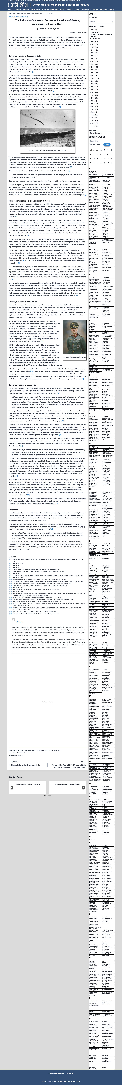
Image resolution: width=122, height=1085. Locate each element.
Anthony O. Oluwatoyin (95, 226)
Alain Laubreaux (93, 187)
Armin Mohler (105, 232)
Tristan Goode (105, 990)
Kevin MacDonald (106, 657)
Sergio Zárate (105, 931)
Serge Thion (92, 931)
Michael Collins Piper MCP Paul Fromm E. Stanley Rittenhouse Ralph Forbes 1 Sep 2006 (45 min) (67, 764)
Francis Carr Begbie (107, 422)
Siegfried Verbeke (106, 937)
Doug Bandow (105, 367)
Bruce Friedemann (106, 267)
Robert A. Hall (105, 872)
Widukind (104, 1029)
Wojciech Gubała (93, 1046)
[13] (42, 341)
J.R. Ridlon (104, 569)
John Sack (104, 620)
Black (90, 261)
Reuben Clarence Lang (108, 859)
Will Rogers (105, 1032)
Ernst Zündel (92, 407)
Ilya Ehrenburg (105, 545)
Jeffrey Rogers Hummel (93, 599)
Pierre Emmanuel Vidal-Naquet (93, 828)
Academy (18, 10)
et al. (103, 407)
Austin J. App (92, 243)
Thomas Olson (93, 983)
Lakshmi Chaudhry (107, 671)
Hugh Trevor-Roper (94, 536)
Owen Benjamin (106, 794)
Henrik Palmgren (106, 516)
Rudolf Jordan (93, 906)
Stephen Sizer (93, 949)
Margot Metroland (94, 708)
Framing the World (94, 422)
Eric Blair (104, 397)
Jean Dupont (105, 589)
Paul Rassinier (105, 811)
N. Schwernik (92, 765)
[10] (18, 263)
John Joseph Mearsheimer (92, 612)
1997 (94, 121)
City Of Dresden (93, 307)
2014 (95, 73)
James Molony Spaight (108, 580)
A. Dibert (104, 171)
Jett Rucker (92, 604)
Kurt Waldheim (105, 662)
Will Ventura (92, 1033)
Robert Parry (92, 887)
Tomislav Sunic (93, 987)
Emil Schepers (93, 394)
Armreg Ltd (92, 233)
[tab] (44, 795)
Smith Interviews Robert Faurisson (28, 784)
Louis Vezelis (105, 689)
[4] (71, 167)
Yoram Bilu (104, 1057)
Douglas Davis (93, 370)
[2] (53, 91)
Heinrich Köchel (106, 510)
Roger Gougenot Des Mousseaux (94, 897)
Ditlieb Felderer (106, 362)
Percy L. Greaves (106, 813)
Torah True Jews (93, 989)
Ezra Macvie (105, 410)
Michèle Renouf (106, 745)
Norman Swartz (106, 780)
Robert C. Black (106, 875)
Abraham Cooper (106, 177)
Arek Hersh (105, 230)
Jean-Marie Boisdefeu (107, 594)
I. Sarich (91, 544)
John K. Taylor (105, 616)
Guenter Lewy (92, 483)
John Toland (92, 623)
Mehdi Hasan (92, 731)
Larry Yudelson (106, 672)
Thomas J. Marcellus (107, 980)
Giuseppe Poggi (106, 470)
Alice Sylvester (93, 201)
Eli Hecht (91, 390)
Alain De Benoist (106, 186)
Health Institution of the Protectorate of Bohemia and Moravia (107, 507)
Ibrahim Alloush (106, 544)
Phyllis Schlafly (106, 826)
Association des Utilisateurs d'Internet (107, 240)
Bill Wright (104, 260)
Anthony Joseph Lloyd (107, 223)
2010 (94, 84)
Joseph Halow (93, 634)
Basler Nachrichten (107, 254)
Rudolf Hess (92, 905)
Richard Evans (105, 863)
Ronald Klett (92, 900)
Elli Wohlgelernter (93, 393)
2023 (94, 47)
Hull (103, 536)
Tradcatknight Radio (107, 989)
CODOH (91, 313)
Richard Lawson (93, 869)
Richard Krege (93, 868)
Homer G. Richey (106, 530)
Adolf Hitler (92, 184)
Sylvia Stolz (92, 955)
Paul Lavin (92, 810)
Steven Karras (93, 952)
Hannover (104, 496)
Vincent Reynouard (107, 1015)
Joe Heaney (105, 607)
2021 (95, 53)
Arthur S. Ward (93, 237)
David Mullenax (106, 345)
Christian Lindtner (94, 300)
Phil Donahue (105, 820)
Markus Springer (106, 717)
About (10, 10)
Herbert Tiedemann (107, 521)
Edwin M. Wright (106, 385)
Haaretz (104, 493)
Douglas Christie (93, 369)
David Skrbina (93, 348)
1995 (95, 126)
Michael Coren (93, 736)
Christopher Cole (106, 301)
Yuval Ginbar (92, 1061)
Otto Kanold (105, 792)
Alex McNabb (105, 193)
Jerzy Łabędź (92, 602)
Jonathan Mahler (93, 628)
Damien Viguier (93, 325)
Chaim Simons (93, 289)
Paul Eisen (104, 805)
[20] (21, 446)
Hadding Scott (93, 495)
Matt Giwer (92, 726)
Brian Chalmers (93, 264)
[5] (70, 171)
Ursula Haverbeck (94, 1005)
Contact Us (70, 1074)
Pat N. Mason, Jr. (106, 800)
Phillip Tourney (93, 826)
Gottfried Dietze (106, 474)
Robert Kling (105, 884)
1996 (95, 123)
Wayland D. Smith (93, 1027)
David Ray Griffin (106, 347)
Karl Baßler (92, 646)
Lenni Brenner (105, 675)
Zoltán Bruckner (93, 1069)
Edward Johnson (93, 384)
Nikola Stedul (105, 776)
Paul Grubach (105, 808)
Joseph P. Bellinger (107, 634)
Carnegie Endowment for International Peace (95, 284)
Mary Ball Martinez (107, 724)
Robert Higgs (105, 880)
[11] (13, 279)
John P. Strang (105, 619)
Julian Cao (104, 635)
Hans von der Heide (107, 501)
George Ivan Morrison (107, 455)
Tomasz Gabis (105, 986)
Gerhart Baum (93, 464)
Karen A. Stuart (93, 644)
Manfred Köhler (93, 705)
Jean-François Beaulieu (93, 594)
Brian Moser (105, 264)
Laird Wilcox (92, 671)
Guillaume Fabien (93, 485)
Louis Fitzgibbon (93, 689)
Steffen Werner (106, 945)
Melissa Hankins (106, 731)
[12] (77, 296)
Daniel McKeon (93, 332)
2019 (95, 58)
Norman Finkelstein (94, 780)
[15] (31, 371)
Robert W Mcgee (106, 889)
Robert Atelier (93, 874)
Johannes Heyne (93, 610)
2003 (94, 104)
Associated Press (93, 239)
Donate (111, 10)
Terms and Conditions (56, 1074)
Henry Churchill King (94, 517)
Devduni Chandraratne (95, 356)
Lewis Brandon (93, 683)
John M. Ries (105, 617)
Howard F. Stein (93, 535)
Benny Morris (105, 255)
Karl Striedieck (93, 648)
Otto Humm (92, 792)
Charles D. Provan (106, 291)
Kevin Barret (92, 656)
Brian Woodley (105, 266)
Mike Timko (105, 746)
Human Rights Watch (94, 538)
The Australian (105, 967)
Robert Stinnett (93, 889)
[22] (28, 495)
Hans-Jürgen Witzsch (95, 502)
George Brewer (93, 453)
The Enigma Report (107, 970)
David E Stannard (93, 341)
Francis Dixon (92, 424)
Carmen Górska (106, 282)
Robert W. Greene (93, 890)
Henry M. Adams (93, 520)
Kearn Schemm (106, 648)
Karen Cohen (105, 644)
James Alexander (106, 574)
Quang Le (91, 840)
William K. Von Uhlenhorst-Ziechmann (108, 1038)
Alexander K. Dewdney (107, 195)
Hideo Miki (92, 526)
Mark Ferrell (105, 712)
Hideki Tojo (105, 524)
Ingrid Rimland (93, 550)
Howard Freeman (106, 535)
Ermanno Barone (93, 403)
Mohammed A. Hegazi (107, 752)
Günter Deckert (106, 485)
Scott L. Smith (105, 923)
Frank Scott (105, 428)
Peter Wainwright (106, 819)
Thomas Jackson (93, 982)
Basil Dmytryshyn (93, 254)
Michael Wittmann (106, 743)
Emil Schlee (105, 394)
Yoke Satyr (92, 1057)
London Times (93, 686)
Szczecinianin (105, 955)
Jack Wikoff (105, 570)
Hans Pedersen (106, 499)
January (96, 39)
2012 (95, 78)
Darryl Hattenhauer (94, 336)
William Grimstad (93, 1036)
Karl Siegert (105, 647)
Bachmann (104, 249)
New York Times (93, 771)
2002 (94, 106)
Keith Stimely (92, 650)
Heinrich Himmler (93, 510)
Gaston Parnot (93, 449)
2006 (94, 95)
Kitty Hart (104, 659)
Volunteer (103, 10)
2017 (95, 64)
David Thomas (105, 348)
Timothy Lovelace (94, 985)
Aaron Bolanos (93, 174)
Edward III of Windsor (107, 382)
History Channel (106, 526)
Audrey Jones (92, 242)
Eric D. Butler (92, 399)
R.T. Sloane (105, 847)
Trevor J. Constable (94, 990)
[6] (85, 195)
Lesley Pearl (92, 681)
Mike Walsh (92, 748)
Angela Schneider (93, 218)
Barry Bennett (92, 252)
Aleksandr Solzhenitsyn (105, 191)
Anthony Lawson (106, 224)
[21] (16, 476)
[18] (63, 421)
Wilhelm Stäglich (93, 1032)
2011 (94, 81)
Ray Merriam (92, 857)
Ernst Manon (92, 406)
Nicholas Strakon (106, 773)
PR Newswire (105, 832)
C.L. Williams (105, 277)
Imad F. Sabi (92, 548)
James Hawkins (106, 577)
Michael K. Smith (93, 740)
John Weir (92, 625)
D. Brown (91, 323)
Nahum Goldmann (106, 765)
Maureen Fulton (93, 730)
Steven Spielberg (106, 952)
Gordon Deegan (106, 473)
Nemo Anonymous (106, 770)
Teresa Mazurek (106, 964)
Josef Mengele (93, 631)
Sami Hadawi (105, 917)
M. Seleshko (92, 699)
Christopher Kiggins (94, 305)
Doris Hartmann (93, 367)
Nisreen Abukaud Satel (95, 779)
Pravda (91, 834)
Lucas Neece (105, 690)
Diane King (92, 359)
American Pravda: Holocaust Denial (67, 784)
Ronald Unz (92, 902)
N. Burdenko (92, 764)
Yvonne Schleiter (106, 1061)
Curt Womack (105, 316)
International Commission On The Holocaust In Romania (95, 556)
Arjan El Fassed (93, 232)
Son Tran (91, 942)
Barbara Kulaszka (106, 251)
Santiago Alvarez (93, 921)
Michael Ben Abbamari (95, 734)
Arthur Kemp (105, 235)
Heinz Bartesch (93, 511)
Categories (93, 130)
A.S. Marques (92, 173)
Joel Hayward (105, 608)
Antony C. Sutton (106, 229)
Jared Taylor (105, 586)
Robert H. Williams (107, 878)
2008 (94, 89)
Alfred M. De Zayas (107, 198)
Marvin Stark (92, 724)
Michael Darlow (106, 736)
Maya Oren (104, 730)
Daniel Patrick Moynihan (105, 333)
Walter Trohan (93, 1026)
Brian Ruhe (92, 266)
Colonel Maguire (106, 314)
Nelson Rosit (92, 770)
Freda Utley (92, 433)
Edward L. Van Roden (107, 384)
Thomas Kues (105, 982)
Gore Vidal (92, 474)
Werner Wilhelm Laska (95, 1029)
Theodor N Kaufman (94, 974)
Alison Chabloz (106, 201)
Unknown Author (106, 1004)
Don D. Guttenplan (94, 364)
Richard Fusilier (93, 865)
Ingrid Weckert (105, 550)
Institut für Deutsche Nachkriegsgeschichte (95, 552)
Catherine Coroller (94, 288)
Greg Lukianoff (93, 479)
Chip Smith (105, 297)
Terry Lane (104, 965)
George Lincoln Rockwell (93, 457)
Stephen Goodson (94, 948)
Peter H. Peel (92, 816)
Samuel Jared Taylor (94, 920)
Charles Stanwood (106, 295)
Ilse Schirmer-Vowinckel (93, 546)
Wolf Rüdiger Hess (94, 1048)
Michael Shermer (93, 743)
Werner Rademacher (107, 1027)
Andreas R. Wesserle (107, 208)
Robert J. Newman (107, 881)
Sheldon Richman (106, 936)
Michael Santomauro (107, 742)
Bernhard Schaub (93, 258)
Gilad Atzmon (92, 468)
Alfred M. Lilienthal (94, 199)
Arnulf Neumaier (93, 235)
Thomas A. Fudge (106, 976)
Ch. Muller (104, 288)
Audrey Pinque (105, 242)
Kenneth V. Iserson (107, 653)
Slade (103, 939)
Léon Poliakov (93, 678)
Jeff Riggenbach (106, 597)
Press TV (104, 834)
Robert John (105, 883)
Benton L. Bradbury (94, 257)
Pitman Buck (92, 832)
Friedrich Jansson (106, 437)
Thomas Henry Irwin (94, 980)
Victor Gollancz (106, 1014)
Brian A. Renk (105, 263)
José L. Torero (105, 629)
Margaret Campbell (107, 706)
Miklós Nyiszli (105, 748)
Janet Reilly (92, 586)
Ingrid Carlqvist (106, 548)
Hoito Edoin (92, 527)
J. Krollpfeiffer (105, 566)
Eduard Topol (105, 381)
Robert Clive (92, 877)
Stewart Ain (92, 953)
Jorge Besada (92, 629)
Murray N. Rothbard (107, 758)
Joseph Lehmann (106, 631)
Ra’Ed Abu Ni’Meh (94, 848)
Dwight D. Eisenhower (95, 372)
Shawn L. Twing (93, 936)
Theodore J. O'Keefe (107, 974)
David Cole (92, 339)
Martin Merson (93, 723)
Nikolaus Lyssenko (107, 777)
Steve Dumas (92, 951)
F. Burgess (92, 416)
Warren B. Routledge (107, 1026)
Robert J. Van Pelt (94, 883)
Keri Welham (92, 654)
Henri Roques (92, 516)
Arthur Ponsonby (93, 236)
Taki (103, 961)
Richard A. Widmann (94, 862)
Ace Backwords (106, 180)
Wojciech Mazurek (106, 1046)
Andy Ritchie (105, 215)
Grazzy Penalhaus (94, 477)
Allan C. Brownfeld (94, 202)
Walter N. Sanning (106, 1024)
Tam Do (104, 962)
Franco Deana (92, 427)
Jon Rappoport (93, 626)
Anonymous (92, 221)
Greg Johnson (105, 477)
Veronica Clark (105, 1012)
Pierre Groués (105, 828)
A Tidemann (92, 171)
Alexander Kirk (93, 196)
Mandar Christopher (107, 702)
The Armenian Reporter (93, 967)
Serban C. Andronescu (107, 930)
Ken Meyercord (106, 650)
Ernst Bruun (92, 405)
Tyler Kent (92, 995)
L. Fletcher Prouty (94, 669)
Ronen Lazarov (105, 902)
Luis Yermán (92, 693)
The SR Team (92, 971)
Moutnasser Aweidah (94, 758)
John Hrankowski (93, 616)
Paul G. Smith (92, 808)
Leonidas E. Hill (106, 680)
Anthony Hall (92, 223)
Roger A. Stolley (106, 893)
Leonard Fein (105, 678)
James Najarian (93, 582)
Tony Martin (105, 987)
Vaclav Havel (92, 1011)
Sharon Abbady (106, 934)
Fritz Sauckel (92, 440)
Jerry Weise (105, 601)
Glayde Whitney (93, 471)
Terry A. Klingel (93, 965)
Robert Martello (93, 886)
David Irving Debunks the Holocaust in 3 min (27, 763)
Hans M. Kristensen (94, 499)
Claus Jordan (105, 307)
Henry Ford (105, 517)
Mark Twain (92, 715)
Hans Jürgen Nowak (107, 498)
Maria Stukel (92, 709)
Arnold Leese (105, 233)
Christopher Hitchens (94, 303)
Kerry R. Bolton (106, 654)
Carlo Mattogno (106, 280)
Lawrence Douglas (94, 674)
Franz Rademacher (94, 431)
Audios (77, 10)
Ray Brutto (92, 856)
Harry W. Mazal (106, 504)
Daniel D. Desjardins (107, 326)
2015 (95, 70)
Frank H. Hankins (93, 428)
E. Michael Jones (93, 378)
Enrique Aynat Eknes (107, 396)
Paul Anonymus (93, 805)
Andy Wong (92, 217)
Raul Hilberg (105, 854)
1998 (95, 118)
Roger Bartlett (93, 895)
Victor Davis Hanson (94, 1014)
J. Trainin (91, 567)
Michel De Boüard (94, 745)
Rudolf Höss (105, 905)
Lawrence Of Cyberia (107, 674)
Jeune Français (106, 604)
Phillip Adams (105, 825)
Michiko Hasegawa (94, 746)
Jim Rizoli (91, 605)
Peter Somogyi (93, 819)
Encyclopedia (35, 10)
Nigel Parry (105, 774)
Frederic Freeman (106, 433)
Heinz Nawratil (105, 511)
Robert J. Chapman (94, 881)
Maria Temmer (105, 709)
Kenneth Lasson (93, 653)
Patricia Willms (93, 801)
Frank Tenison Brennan (95, 430)
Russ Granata (92, 908)
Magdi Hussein (93, 700)
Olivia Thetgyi (105, 786)
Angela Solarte (105, 218)
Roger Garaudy (106, 895)
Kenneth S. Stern (93, 651)
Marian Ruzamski (93, 711)
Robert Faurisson (106, 877)
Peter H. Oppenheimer (107, 814)
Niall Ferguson (105, 771)
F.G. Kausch (105, 416)
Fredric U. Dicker (106, 436)
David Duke (105, 339)
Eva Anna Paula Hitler (95, 409)
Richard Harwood (106, 866)
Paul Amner (105, 804)
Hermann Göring (93, 524)
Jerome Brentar (106, 598)
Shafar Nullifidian (93, 934)
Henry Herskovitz (106, 519)
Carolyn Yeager (93, 286)
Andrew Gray (105, 212)
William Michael (93, 1041)
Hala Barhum (92, 496)
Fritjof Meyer (105, 439)
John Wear (19, 622)
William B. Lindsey (94, 1035)
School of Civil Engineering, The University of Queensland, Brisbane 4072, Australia (95, 925)
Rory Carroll (92, 903)
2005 (94, 98)
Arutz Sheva (105, 237)
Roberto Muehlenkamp (95, 892)
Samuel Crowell (93, 918)
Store (62, 10)
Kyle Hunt (91, 663)
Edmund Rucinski (106, 379)
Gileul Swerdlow (106, 468)
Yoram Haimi (92, 1058)
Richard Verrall (93, 871)
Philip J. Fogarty (93, 823)
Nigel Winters (92, 776)
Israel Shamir (92, 558)
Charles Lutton (93, 294)
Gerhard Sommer (106, 462)
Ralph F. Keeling (106, 851)
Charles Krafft (105, 292)
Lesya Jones (105, 681)
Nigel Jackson (93, 774)
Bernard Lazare (106, 257)
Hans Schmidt (93, 501)
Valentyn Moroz (106, 1011)
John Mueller (92, 619)
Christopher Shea (106, 305)
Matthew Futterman (107, 726)
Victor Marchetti (93, 1015)
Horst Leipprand (93, 533)
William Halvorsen (106, 1036)
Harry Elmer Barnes (94, 504)
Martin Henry (105, 721)
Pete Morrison (93, 814)
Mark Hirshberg (93, 714)
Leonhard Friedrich (94, 680)
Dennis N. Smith (93, 354)
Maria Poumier (105, 708)
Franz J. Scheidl (106, 430)
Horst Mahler (105, 533)
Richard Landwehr (106, 868)
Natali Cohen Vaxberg (107, 767)
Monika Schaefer (106, 755)
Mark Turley (105, 714)
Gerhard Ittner (93, 462)
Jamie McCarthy (93, 583)
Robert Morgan (106, 886)
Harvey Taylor (92, 505)
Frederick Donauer (94, 434)
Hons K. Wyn (92, 532)
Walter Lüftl (92, 1024)
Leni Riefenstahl (93, 675)
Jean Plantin (92, 591)
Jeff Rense (92, 597)
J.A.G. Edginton (106, 567)
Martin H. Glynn (93, 721)
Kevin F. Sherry (93, 657)
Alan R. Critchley (93, 189)
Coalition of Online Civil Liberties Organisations (106, 310)
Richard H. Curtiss (94, 866)
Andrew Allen (92, 209)
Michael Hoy (105, 739)
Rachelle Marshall (94, 850)
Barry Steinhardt (106, 252)
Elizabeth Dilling (93, 391)
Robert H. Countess (94, 878)
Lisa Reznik (105, 684)
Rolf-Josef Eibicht (94, 899)
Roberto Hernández (107, 890)
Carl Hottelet (105, 279)
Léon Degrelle (105, 677)
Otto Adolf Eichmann (94, 791)
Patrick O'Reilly (93, 803)
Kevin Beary (105, 656)
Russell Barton (105, 908)
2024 (95, 44)
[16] (82, 379)
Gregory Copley (93, 482)
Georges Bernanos (106, 459)
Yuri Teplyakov (105, 1060)
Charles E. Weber (93, 292)
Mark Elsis (92, 712)
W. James (104, 1021)
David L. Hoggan (93, 342)
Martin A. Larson (93, 718)
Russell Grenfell (93, 909)
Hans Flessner (93, 498)
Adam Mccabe (105, 181)
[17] (58, 393)
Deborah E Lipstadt (94, 353)
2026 (94, 29)
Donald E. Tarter (93, 366)
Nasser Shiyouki (93, 767)
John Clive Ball (93, 614)
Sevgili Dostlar (93, 933)
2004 (94, 101)
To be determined (106, 985)
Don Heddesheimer (107, 364)
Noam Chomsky (106, 779)
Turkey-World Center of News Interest (107, 993)
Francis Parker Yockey (107, 425)
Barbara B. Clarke (93, 251)
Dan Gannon (105, 325)
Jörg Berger (105, 628)
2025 (94, 42)
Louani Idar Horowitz (107, 687)
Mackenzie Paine (106, 699)
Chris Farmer (105, 298)
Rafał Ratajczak (93, 851)
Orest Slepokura (106, 788)
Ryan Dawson (92, 911)
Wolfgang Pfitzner (106, 1048)
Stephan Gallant (93, 946)
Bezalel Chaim (93, 260)
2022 (94, 50)
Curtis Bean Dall (93, 317)
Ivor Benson (92, 560)
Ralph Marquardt (93, 853)
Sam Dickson (92, 917)
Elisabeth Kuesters (107, 390)
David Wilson (105, 350)
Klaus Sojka (105, 660)
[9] (23, 260)
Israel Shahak (105, 554)
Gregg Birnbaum (106, 480)
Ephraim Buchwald (94, 397)
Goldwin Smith (105, 471)
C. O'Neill (91, 277)
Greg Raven (92, 480)
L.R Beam (104, 669)
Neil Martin (105, 768)
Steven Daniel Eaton (107, 951)
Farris (90, 418)
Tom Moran (92, 986)
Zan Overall (92, 1067)
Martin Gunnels (106, 720)
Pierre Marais (105, 831)
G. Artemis (92, 446)
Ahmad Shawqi (106, 184)
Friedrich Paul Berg (94, 439)
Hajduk (103, 495)
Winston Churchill (93, 1044)
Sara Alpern (105, 921)
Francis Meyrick (93, 425)
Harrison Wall (105, 502)
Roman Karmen (106, 899)
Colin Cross (92, 314)
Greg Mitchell (105, 479)
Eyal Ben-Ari (92, 410)
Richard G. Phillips (106, 865)
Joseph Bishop (93, 632)
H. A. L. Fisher (93, 492)
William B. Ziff (105, 1035)
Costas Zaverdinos (94, 316)
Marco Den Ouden (94, 706)
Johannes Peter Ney (107, 610)
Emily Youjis (92, 396)
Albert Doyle (105, 189)
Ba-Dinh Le (92, 249)
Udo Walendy (92, 1004)
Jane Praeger (105, 585)
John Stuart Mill (93, 622)
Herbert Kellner (93, 521)
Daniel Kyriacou (93, 330)
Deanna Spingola (106, 351)
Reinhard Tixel (93, 859)
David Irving (105, 341)
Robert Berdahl (93, 875)
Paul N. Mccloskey (94, 811)
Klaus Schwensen (93, 660)
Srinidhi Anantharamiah (106, 942)
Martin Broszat (93, 720)
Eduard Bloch (92, 381)
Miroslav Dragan (93, 749)
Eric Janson (92, 400)
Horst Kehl (104, 532)
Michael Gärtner (106, 737)
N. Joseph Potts (106, 764)
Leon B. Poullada (93, 677)
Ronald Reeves (105, 900)
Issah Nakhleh (105, 558)
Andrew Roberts (106, 214)
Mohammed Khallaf (94, 755)
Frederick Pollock (93, 436)
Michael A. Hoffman (107, 733)
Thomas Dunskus (93, 979)
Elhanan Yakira (105, 387)
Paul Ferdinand (93, 807)
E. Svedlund (105, 378)
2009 (94, 87)
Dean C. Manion (93, 351)
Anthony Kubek (93, 224)
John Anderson (106, 611)
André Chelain (105, 205)
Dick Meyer (105, 359)
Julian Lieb (92, 637)
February (96, 32)
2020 (95, 56)
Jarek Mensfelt (93, 588)
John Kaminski (93, 617)
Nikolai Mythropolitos (95, 777)
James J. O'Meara (94, 579)
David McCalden (93, 344)
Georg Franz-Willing (107, 450)
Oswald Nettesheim (107, 789)
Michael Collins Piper (107, 734)
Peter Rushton (105, 817)
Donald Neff (105, 366)
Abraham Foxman (93, 180)
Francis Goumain (106, 424)
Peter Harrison (105, 816)
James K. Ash (93, 580)
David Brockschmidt (107, 338)
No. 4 (26, 17)
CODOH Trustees (106, 313)
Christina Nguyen (106, 300)
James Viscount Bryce (107, 582)
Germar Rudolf (105, 467)
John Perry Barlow (94, 620)
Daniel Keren (105, 328)
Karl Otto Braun (93, 647)
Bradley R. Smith (106, 261)
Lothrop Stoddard (106, 686)
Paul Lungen (105, 810)
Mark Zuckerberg (93, 717)
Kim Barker (92, 659)
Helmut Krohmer (106, 514)
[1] (33, 72)
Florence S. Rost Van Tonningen (107, 420)
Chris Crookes (93, 298)
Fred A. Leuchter (106, 431)
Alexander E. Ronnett (94, 195)
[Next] (83, 787)
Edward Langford (93, 385)
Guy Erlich (92, 486)
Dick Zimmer (92, 360)
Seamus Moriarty (93, 930)
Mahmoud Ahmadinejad (92, 702)
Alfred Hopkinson (93, 198)
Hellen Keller (92, 513)
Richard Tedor (105, 869)
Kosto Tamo (92, 662)
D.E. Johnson (105, 323)
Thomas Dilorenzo (106, 977)
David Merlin (105, 344)
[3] (60, 107)
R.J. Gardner (92, 847)
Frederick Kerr (105, 434)
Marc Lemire (105, 705)
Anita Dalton (92, 220)
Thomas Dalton (93, 977)
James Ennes (105, 576)
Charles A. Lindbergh (107, 289)
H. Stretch (91, 493)
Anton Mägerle (93, 229)
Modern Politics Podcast (106, 750)
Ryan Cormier (105, 909)
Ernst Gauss (105, 405)
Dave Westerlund (106, 336)
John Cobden (105, 614)
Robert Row (105, 887)
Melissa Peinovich (94, 733)
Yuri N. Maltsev (93, 1060)
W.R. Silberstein (106, 1023)
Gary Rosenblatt (106, 447)
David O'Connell (93, 347)
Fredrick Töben (93, 437)
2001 (94, 109)
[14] (43, 358)
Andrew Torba (93, 215)
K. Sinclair (104, 643)
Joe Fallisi (92, 607)
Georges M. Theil (93, 461)
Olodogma (92, 788)
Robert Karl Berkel (94, 884)
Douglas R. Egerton (107, 370)
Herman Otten (93, 523)
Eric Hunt (104, 399)
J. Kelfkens (92, 566)
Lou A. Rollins (93, 687)
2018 (95, 61)
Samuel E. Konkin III (107, 918)
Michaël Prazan (93, 742)
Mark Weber (105, 715)
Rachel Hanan (105, 848)
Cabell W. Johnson (94, 279)
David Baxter (92, 338)
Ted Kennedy (92, 964)
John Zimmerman (106, 625)
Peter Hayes (92, 817)
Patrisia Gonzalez (93, 804)
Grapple (104, 476)
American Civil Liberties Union (106, 203)
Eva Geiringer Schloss (107, 409)
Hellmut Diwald (106, 513)
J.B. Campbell (93, 569)
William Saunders (93, 1042)
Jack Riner (92, 570)
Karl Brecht (105, 646)
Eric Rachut (105, 400)
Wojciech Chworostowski (106, 1044)
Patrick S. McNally (106, 803)
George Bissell (105, 452)
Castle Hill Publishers (107, 286)
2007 (94, 92)
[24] (51, 529)
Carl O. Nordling (93, 280)
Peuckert (91, 820)
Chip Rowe (92, 297)
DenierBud (104, 353)
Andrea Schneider (94, 208)
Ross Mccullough (106, 903)
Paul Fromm (105, 807)
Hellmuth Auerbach (94, 514)
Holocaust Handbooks (50, 10)
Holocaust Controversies (105, 528)
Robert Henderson (94, 880)
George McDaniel (106, 456)
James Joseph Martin (107, 579)
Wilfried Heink (105, 1030)
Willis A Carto (105, 1042)
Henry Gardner (93, 519)
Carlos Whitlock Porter (95, 282)
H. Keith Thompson (107, 492)
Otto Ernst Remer (106, 791)
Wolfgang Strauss (94, 1049)
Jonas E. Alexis (106, 626)
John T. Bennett (106, 622)
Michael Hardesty (93, 739)
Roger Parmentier (106, 896)
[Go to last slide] (12, 787)
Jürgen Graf (105, 637)
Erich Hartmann (93, 402)
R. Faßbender (92, 845)
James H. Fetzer (93, 577)
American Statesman (94, 205)
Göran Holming (93, 473)
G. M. (103, 446)
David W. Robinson (94, 350)
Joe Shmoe (92, 608)
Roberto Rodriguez (107, 892)
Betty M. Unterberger (107, 258)
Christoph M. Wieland (95, 301)
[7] (16, 217)
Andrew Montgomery (94, 214)
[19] (59, 435)
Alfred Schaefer (106, 199)
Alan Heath (105, 187)
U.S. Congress (93, 1001)
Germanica (92, 467)
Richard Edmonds (93, 863)
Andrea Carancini (93, 206)
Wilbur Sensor (93, 1030)
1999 (94, 115)
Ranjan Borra (92, 854)
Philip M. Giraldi (106, 823)
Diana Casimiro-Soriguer (106, 356)
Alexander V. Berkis (107, 196)
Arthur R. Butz (105, 236)
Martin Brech (105, 718)
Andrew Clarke (93, 212)
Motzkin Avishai (106, 757)
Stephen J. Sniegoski (107, 948)
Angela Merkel (105, 217)
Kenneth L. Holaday (107, 651)
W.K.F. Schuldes (93, 1023)
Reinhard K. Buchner (107, 857)
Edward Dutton (93, 382)
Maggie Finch (105, 700)
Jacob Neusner (106, 572)
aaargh (103, 173)
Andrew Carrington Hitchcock (107, 210)
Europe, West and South (16, 17)
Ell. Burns (104, 391)
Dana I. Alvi (92, 326)
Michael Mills (105, 740)
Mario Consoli (105, 711)
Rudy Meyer (105, 906)
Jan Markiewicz (93, 585)
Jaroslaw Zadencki (107, 588)
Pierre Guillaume (93, 831)
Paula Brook (92, 813)
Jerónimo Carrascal (94, 601)
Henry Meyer (105, 520)
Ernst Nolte (105, 406)
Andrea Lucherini (106, 206)
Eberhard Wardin (93, 379)
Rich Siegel (105, 860)
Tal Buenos (92, 962)
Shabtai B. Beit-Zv (106, 933)
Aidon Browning (93, 186)
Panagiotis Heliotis (94, 800)
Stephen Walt (105, 949)
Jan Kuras (104, 583)
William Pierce (105, 1041)
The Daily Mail (93, 970)
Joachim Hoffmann (107, 605)
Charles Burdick (93, 291)
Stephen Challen (106, 946)
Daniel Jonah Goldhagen (92, 328)
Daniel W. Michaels (94, 335)
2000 (95, 112)
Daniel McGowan (106, 330)
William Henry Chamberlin (93, 1038)
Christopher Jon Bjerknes (106, 303)
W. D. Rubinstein (93, 1021)
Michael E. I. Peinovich (95, 737)
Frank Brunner (105, 427)
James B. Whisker (94, 576)
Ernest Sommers (106, 403)
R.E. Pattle (104, 845)
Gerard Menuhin (106, 461)
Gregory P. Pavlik (106, 482)
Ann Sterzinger (106, 220)
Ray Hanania (105, 856)
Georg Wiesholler (93, 452)
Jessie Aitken (105, 602)
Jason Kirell (92, 589)
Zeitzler (104, 1067)
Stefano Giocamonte (94, 945)
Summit (26, 10)
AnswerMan (105, 221)
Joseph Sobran (93, 635)
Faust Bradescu (106, 418)
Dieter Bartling (105, 360)
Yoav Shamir (105, 1055)
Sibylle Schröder (93, 937)
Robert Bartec (105, 874)
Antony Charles (93, 230)
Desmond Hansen (106, 354)
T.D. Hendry (92, 961)
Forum (95, 10)
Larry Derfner (92, 672)
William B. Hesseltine (107, 1033)
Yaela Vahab (92, 1055)
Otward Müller (93, 794)
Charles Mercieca (106, 294)
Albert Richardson (94, 190)
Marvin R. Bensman (107, 723)
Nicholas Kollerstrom (94, 773)
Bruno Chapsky (93, 270)
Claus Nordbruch (93, 308)
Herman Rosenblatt (107, 523)
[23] (57, 504)
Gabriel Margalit (93, 447)
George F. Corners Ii (94, 455)
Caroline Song (105, 283)
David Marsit (105, 342)
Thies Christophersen (95, 976)
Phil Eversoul (92, 822)
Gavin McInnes (106, 449)
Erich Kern (104, 402)
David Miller (92, 345)
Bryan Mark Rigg (93, 271)
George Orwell (93, 459)
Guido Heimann (106, 483)
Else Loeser (105, 393)
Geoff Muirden (93, 450)
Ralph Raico (105, 853)
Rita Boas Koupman (94, 872)
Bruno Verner (105, 270)
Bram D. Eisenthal (93, 263)
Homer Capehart (93, 530)
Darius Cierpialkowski (107, 335)
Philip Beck (105, 822)
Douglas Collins (106, 369)
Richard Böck (105, 862)
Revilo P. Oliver (93, 860)
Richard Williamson (107, 871)
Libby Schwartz (106, 683)
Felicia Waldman (93, 419)
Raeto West (105, 850)
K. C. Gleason (92, 643)
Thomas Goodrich (106, 979)
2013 (95, 75)
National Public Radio (95, 768)
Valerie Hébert (93, 1012)
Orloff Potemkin (93, 789)
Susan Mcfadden (106, 953)
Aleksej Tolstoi (93, 193)
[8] (28, 235)
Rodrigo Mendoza (94, 893)
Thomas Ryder (105, 983)
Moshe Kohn (92, 757)
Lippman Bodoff (93, 684)
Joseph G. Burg (106, 632)
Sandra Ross (105, 920)
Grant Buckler (92, 476)
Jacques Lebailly (93, 574)
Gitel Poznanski (93, 470)
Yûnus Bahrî (105, 1058)
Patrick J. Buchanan (107, 801)
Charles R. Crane (93, 295)
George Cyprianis (106, 453)
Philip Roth (92, 825)
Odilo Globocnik (93, 786)
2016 (95, 67)
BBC (90, 255)
